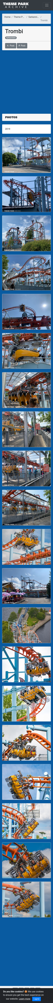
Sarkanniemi (34, 17)
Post (10, 45)
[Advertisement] (26, 80)
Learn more (24, 998)
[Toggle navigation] (47, 5)
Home (7, 17)
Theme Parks (20, 17)
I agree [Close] (36, 999)
